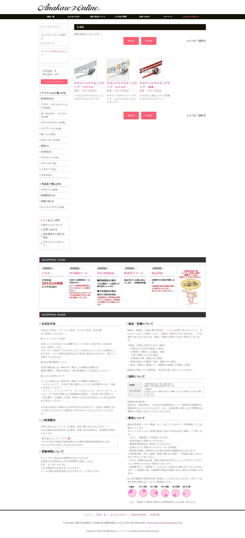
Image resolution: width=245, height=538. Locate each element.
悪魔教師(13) (48, 198)
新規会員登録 (139, 517)
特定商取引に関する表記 (54, 238)
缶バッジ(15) (48, 136)
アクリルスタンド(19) (53, 125)
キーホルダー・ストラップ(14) (54, 118)
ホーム (89, 517)
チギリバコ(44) (49, 192)
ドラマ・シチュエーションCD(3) (54, 109)
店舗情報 (155, 517)
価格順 (131, 41)
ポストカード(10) (50, 142)
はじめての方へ (118, 517)
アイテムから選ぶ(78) (54, 95)
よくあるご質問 (51, 223)
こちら (169, 333)
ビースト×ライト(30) (52, 209)
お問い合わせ (50, 232)
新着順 (148, 41)
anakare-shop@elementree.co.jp (166, 525)
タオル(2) (46, 177)
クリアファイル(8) (51, 131)
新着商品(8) (47, 101)
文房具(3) (46, 154)
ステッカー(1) (48, 166)
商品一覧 (101, 517)
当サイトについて (52, 227)
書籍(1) (45, 148)
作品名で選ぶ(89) (51, 186)
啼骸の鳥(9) (47, 204)
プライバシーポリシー (54, 246)
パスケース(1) (48, 171)
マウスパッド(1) (50, 160)
